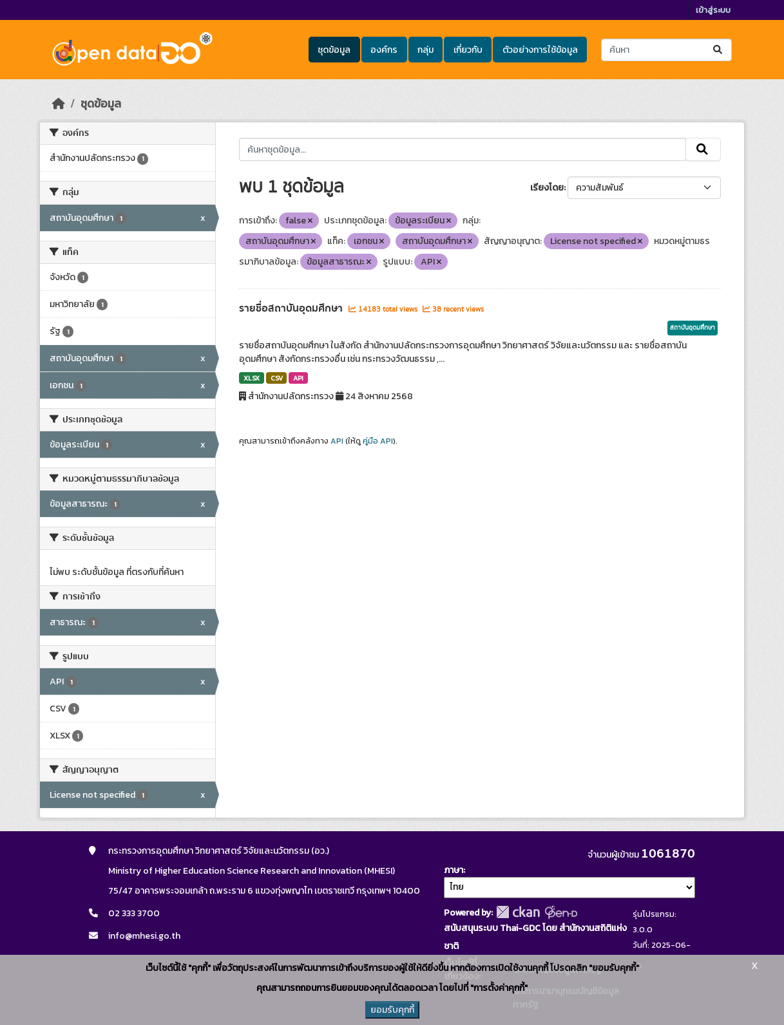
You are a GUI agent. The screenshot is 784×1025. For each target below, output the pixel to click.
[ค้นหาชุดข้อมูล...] (666, 50)
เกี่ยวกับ (468, 50)
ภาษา (453, 870)
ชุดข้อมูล (334, 50)
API (298, 378)
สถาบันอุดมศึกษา (692, 327)
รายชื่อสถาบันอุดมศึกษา (292, 308)
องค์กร (383, 50)
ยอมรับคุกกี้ (392, 1010)
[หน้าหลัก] (58, 103)
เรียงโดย (547, 187)
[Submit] (718, 50)
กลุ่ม (425, 50)
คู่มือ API (378, 441)
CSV (277, 378)
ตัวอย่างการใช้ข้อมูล (540, 50)
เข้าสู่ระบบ (713, 10)
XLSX (252, 378)
